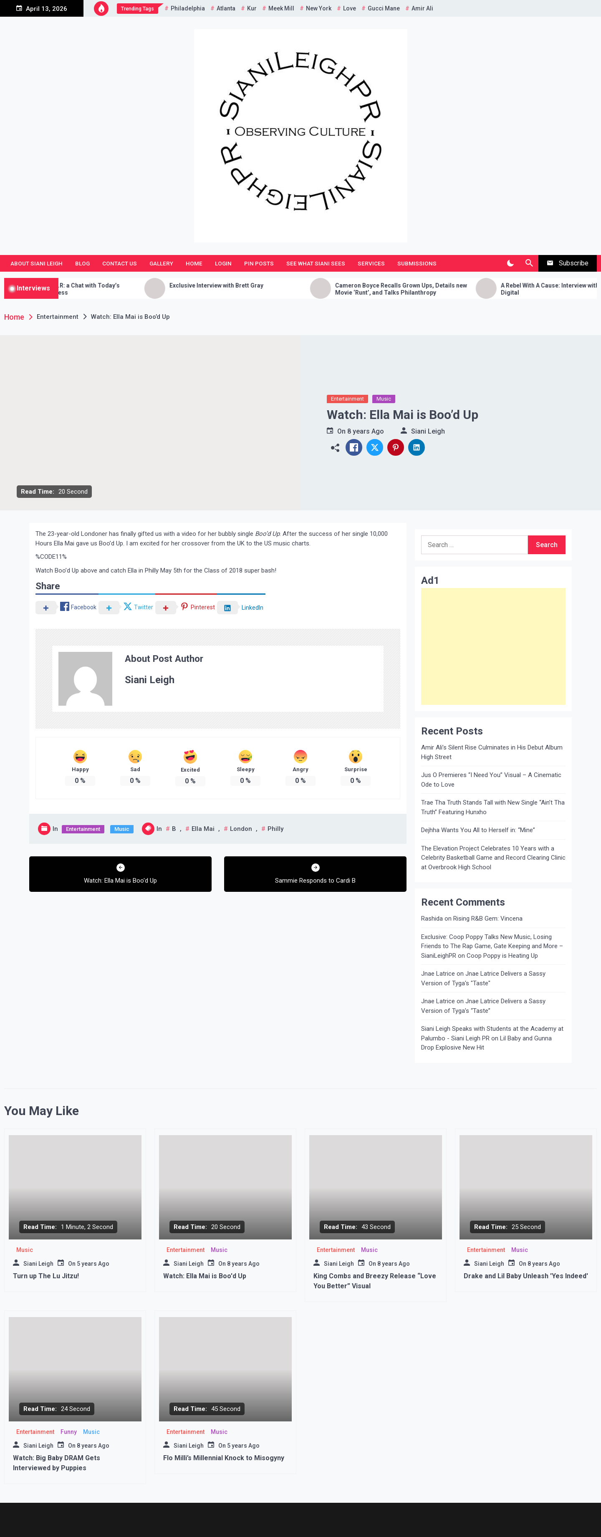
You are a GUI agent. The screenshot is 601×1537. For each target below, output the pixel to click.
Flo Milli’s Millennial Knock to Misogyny (223, 1458)
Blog (82, 263)
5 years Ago (93, 1263)
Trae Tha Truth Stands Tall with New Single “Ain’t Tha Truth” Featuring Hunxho (493, 807)
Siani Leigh (428, 431)
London (241, 829)
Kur (252, 8)
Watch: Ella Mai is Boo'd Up (204, 1276)
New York (318, 8)
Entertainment (347, 399)
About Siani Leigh (36, 263)
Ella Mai (203, 829)
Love (349, 8)
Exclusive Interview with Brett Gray (246, 285)
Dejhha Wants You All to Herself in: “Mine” (478, 830)
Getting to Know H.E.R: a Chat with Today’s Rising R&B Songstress (92, 289)
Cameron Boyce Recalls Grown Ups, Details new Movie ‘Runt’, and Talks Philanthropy (431, 289)
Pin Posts (259, 263)
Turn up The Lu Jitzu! (46, 1276)
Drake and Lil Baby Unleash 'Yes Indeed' (526, 1276)
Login (223, 263)
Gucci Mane (384, 8)
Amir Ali (422, 8)
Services (371, 263)
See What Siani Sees (315, 263)
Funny (69, 1431)
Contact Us (119, 263)
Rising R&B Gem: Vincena (488, 918)
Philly (275, 829)
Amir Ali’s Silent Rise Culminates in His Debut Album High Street (492, 752)
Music (383, 399)
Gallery (161, 263)
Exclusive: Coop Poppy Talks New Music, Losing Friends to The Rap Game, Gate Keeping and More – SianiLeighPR (492, 946)
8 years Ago (365, 431)
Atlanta (226, 8)
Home (194, 263)
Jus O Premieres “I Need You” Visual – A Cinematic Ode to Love (491, 779)
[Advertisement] (493, 646)
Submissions (417, 263)
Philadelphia (188, 8)
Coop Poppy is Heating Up (502, 955)
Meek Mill (281, 8)
